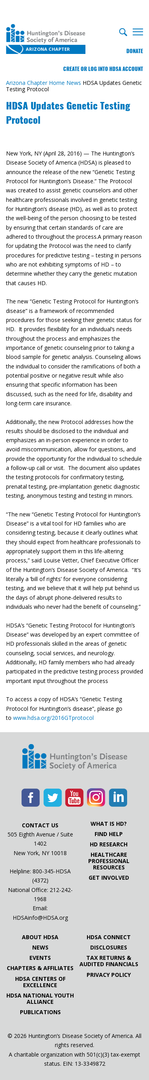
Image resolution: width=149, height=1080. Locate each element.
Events (40, 958)
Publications (40, 1012)
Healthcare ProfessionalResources (109, 861)
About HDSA (40, 937)
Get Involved (109, 878)
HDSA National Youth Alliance (40, 998)
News (40, 947)
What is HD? (109, 824)
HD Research (109, 844)
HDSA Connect (109, 937)
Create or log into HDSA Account (103, 68)
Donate (134, 51)
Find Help (109, 834)
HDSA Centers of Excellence (40, 982)
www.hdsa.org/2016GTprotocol (53, 717)
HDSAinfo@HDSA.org (40, 917)
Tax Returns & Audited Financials (108, 961)
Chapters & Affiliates (40, 968)
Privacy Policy (109, 975)
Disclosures (108, 947)
